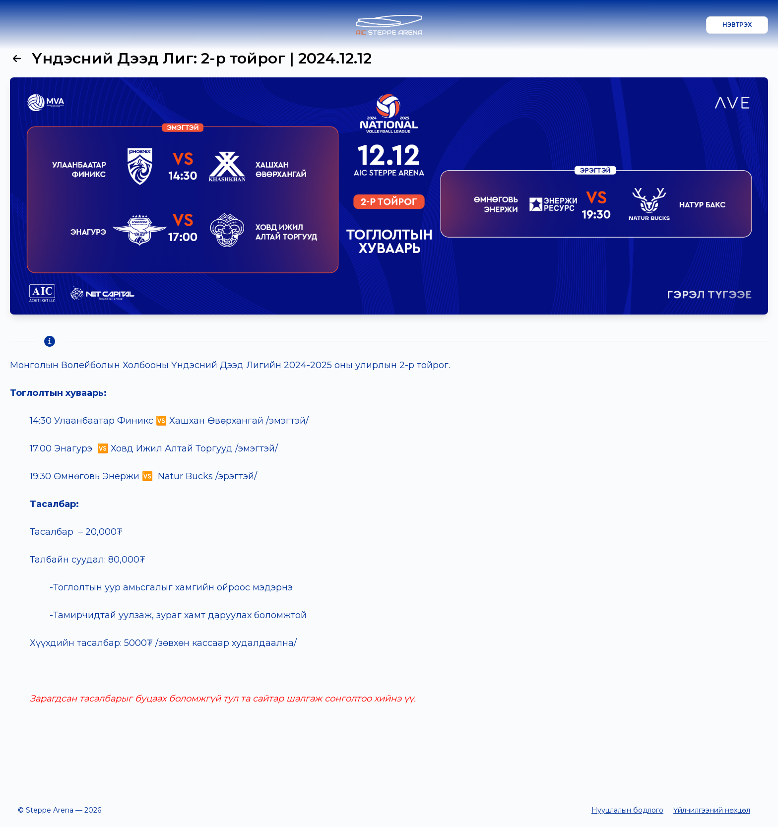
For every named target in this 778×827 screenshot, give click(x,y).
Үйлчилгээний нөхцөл (711, 810)
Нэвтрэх (737, 24)
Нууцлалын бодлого (627, 810)
